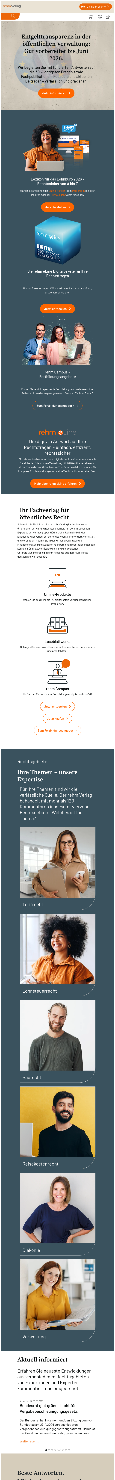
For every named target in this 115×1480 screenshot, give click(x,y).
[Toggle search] (13, 16)
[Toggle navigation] (5, 16)
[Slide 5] (58, 1450)
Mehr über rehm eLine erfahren (58, 483)
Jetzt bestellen (59, 207)
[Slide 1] (46, 1450)
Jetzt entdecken (58, 309)
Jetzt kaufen (59, 718)
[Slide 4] (55, 1450)
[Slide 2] (49, 1450)
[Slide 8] (66, 1450)
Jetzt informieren (57, 93)
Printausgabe (58, 194)
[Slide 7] (63, 1450)
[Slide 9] (69, 1450)
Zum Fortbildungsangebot (59, 730)
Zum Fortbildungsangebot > (59, 405)
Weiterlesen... (29, 1441)
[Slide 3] (52, 1450)
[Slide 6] (60, 1450)
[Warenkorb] (108, 16)
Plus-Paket (78, 190)
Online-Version (57, 190)
